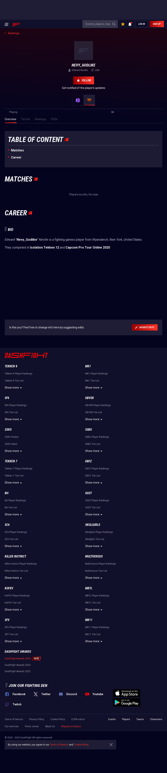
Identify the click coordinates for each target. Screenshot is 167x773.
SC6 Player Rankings (16, 532)
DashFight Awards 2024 (18, 658)
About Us (50, 726)
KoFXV (9, 588)
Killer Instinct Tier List (16, 570)
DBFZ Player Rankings (97, 468)
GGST (88, 493)
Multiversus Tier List (96, 570)
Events (112, 719)
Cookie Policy (57, 719)
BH (6, 493)
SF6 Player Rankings (16, 405)
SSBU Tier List (92, 444)
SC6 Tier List (11, 539)
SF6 (7, 398)
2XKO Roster (12, 437)
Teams (140, 719)
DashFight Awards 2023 (18, 665)
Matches (17, 150)
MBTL (88, 588)
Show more (14, 388)
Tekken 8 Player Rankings (18, 373)
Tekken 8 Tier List (14, 380)
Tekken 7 (11, 461)
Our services (12, 726)
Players (126, 719)
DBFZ (88, 461)
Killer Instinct (15, 556)
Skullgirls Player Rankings (99, 532)
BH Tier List (11, 507)
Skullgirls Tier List (94, 539)
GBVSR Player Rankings (98, 405)
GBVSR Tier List (93, 412)
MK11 (88, 620)
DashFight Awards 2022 (18, 671)
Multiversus (94, 556)
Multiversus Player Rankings (100, 563)
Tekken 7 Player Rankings (18, 468)
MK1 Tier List (92, 380)
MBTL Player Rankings (97, 595)
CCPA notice (78, 719)
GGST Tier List (92, 507)
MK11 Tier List (92, 634)
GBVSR (89, 398)
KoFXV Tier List (13, 602)
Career (16, 157)
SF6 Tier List (11, 412)
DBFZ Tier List (92, 475)
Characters (156, 719)
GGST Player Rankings (97, 500)
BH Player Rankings (15, 500)
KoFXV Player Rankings (17, 595)
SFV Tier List (11, 634)
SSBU (88, 429)
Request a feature (71, 726)
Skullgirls (92, 525)
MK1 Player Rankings (96, 373)
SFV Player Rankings (16, 627)
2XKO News (11, 444)
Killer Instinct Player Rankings (21, 563)
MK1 (88, 366)
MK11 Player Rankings (97, 627)
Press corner (32, 726)
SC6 (7, 525)
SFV (7, 620)
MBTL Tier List (92, 602)
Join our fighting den (28, 685)
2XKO (8, 429)
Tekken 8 (11, 366)
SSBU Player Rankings (97, 437)
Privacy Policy (36, 719)
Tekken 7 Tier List (14, 475)
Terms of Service (14, 719)
